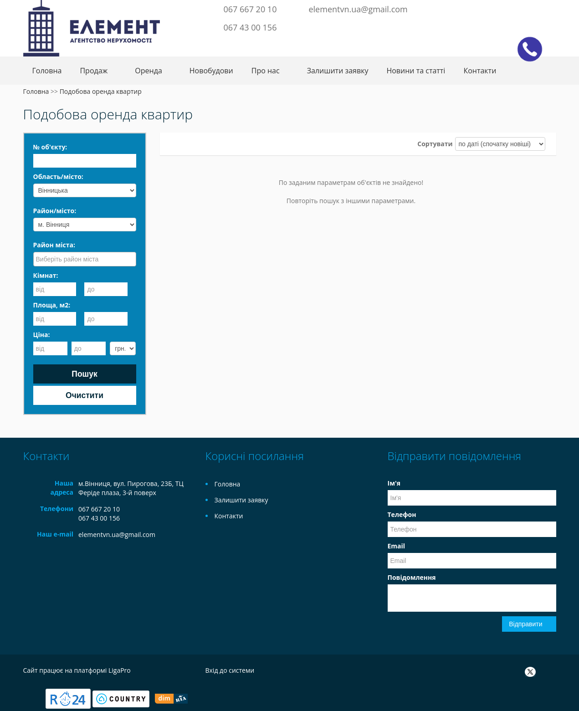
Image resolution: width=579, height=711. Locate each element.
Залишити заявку (338, 71)
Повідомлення (412, 577)
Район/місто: (55, 210)
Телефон (402, 514)
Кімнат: (45, 275)
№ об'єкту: (50, 147)
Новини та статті (415, 71)
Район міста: (54, 244)
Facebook (505, 8)
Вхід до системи (230, 670)
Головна (47, 71)
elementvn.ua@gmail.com (357, 9)
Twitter (518, 8)
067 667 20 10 (250, 9)
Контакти (479, 71)
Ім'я (394, 483)
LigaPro (119, 670)
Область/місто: (58, 176)
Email (396, 546)
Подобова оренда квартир (101, 91)
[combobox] (84, 259)
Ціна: (41, 334)
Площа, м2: (52, 305)
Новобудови (211, 71)
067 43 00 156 (250, 27)
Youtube (549, 8)
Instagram (533, 8)
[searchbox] (86, 259)
